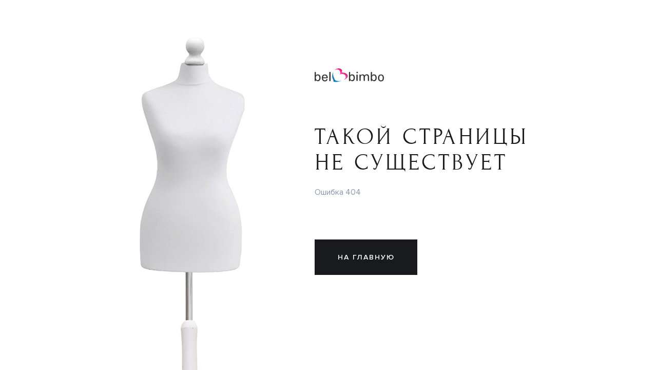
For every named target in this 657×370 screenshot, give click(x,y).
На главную (366, 257)
